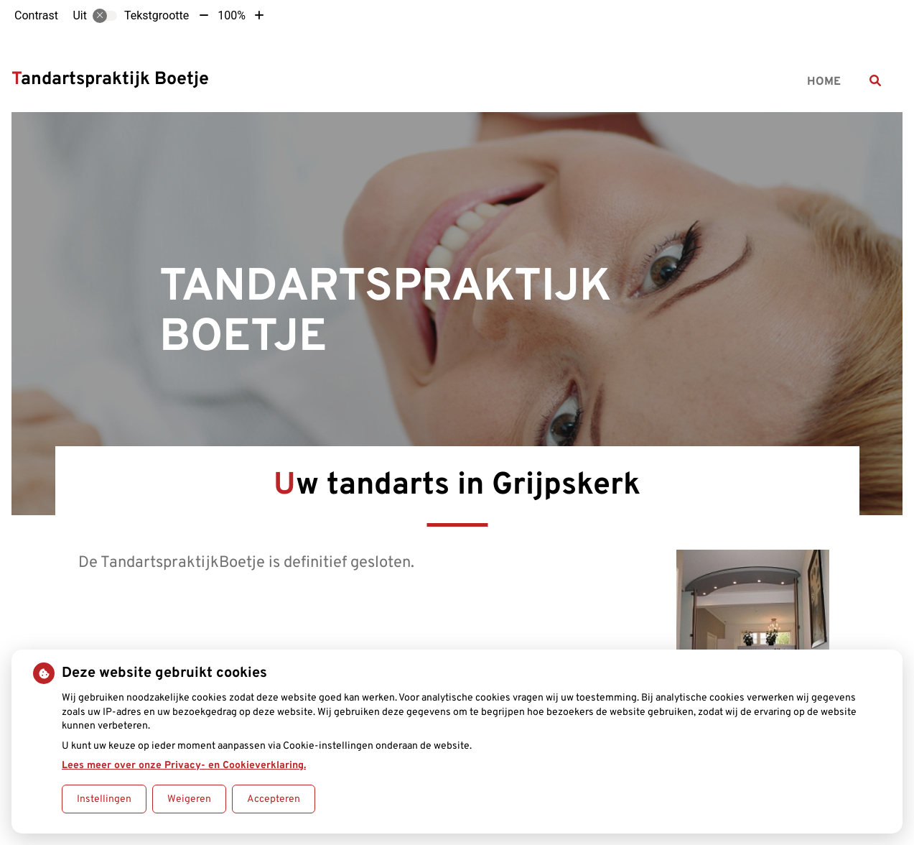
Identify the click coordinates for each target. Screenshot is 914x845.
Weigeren (189, 799)
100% (232, 15)
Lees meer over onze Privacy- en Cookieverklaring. (184, 765)
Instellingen (104, 799)
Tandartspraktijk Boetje (110, 79)
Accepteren (273, 799)
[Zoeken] (875, 80)
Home (824, 82)
